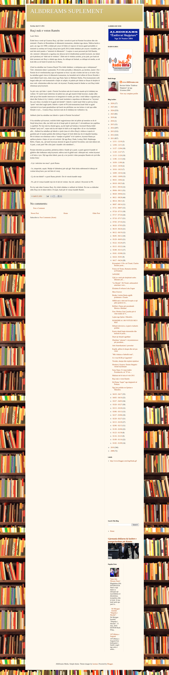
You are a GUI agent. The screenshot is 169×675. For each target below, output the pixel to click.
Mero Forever (117, 292)
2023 (113, 114)
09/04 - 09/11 (117, 190)
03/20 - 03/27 (117, 404)
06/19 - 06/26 (117, 229)
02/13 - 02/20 (117, 422)
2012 (113, 135)
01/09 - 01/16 (117, 439)
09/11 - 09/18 (117, 187)
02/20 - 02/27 (117, 419)
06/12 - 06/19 (117, 232)
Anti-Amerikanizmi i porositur (122, 346)
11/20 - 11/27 (117, 152)
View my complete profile (129, 94)
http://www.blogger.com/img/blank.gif (123, 461)
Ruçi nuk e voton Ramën (120, 379)
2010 (113, 447)
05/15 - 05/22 (117, 246)
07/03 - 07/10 (117, 222)
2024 (113, 110)
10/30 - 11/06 (117, 162)
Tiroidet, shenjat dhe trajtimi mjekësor (125, 361)
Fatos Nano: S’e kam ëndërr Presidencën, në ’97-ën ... (122, 371)
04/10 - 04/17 (117, 394)
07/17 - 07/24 (117, 215)
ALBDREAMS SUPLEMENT (66, 11)
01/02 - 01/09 (117, 443)
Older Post (96, 213)
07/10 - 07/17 (117, 218)
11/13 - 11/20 (117, 155)
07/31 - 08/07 (117, 208)
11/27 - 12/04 (117, 148)
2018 (113, 117)
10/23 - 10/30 (117, 166)
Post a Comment (39, 208)
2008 (113, 451)
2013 (113, 131)
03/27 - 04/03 (117, 401)
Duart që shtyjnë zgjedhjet (121, 337)
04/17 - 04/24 (117, 260)
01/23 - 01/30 (117, 433)
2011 (112, 138)
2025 (113, 107)
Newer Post (35, 213)
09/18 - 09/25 (117, 183)
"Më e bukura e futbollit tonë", (122, 354)
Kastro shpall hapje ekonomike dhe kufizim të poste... (124, 332)
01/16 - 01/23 (117, 436)
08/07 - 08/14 (117, 204)
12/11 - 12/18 (117, 141)
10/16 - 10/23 (117, 169)
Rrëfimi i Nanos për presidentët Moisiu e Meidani (123, 307)
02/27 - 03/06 (117, 415)
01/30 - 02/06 (117, 429)
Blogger (110, 664)
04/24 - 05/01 (117, 257)
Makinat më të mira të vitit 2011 (123, 375)
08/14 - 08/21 (117, 201)
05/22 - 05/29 (117, 243)
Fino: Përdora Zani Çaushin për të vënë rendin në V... (124, 313)
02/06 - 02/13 (117, 426)
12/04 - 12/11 (117, 145)
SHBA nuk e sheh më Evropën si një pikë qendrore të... (125, 302)
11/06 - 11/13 (117, 159)
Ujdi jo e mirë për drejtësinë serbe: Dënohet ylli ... (124, 279)
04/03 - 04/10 (117, 398)
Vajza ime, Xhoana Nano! (115, 580)
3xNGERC (116, 274)
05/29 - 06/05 (117, 239)
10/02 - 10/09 (117, 176)
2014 (113, 128)
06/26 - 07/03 (117, 225)
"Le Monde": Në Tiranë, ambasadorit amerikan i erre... (125, 284)
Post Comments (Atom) (48, 217)
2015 (113, 124)
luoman (95, 664)
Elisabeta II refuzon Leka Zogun (123, 288)
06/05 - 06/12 (117, 236)
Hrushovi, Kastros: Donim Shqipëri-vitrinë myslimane (124, 366)
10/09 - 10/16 (117, 173)
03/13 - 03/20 (117, 408)
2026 (113, 103)
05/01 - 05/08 (117, 253)
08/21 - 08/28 (117, 197)
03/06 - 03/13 (117, 412)
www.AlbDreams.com (130, 82)
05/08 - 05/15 (117, 250)
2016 (113, 121)
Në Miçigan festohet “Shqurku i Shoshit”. (115, 612)
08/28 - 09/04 (117, 194)
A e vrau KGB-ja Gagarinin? (122, 358)
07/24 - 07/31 (117, 211)
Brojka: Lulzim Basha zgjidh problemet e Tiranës (122, 296)
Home (66, 213)
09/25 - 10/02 (117, 180)
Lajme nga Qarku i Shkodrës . (122, 317)
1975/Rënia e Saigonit (114, 635)
